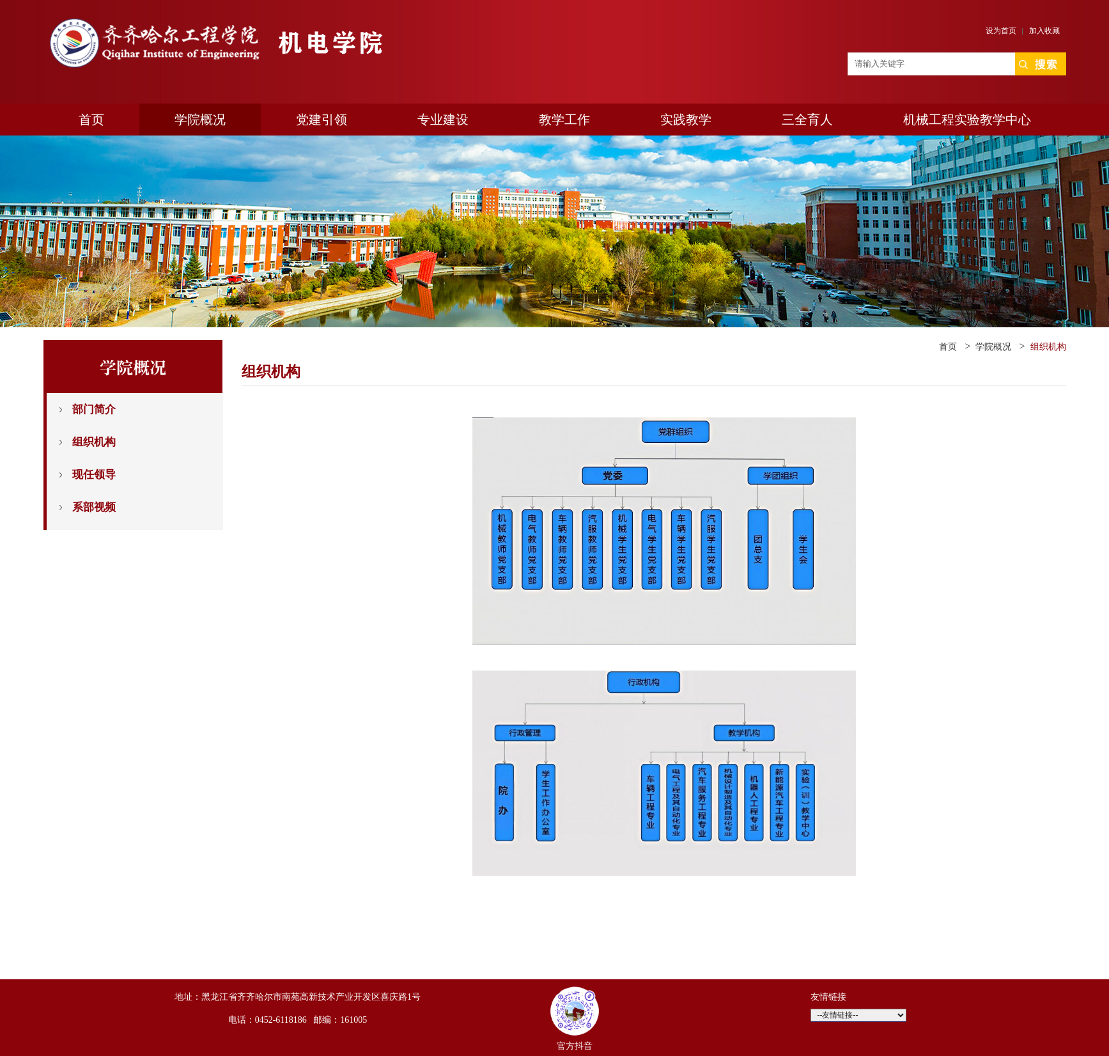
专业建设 (443, 120)
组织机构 (94, 442)
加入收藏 (1044, 30)
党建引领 (321, 120)
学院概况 (200, 120)
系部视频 (94, 507)
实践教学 (685, 120)
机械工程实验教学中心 (967, 120)
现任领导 (94, 475)
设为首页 (1001, 30)
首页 (91, 120)
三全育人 (807, 120)
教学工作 (564, 120)
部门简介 (94, 409)
